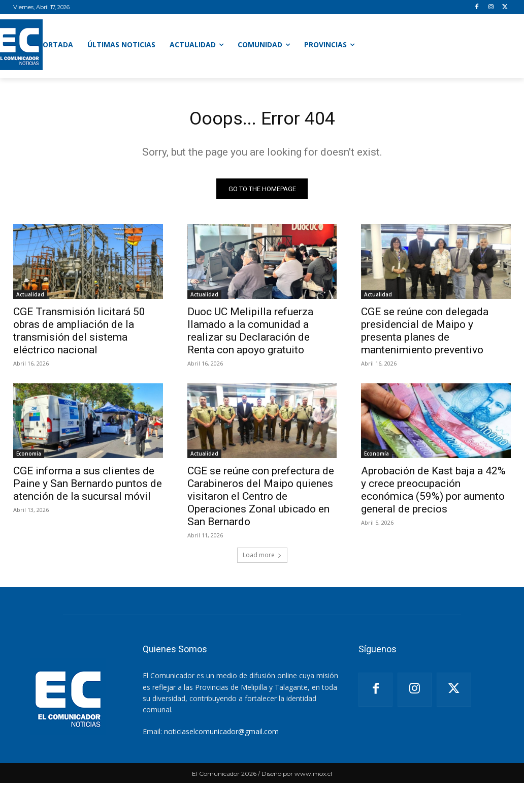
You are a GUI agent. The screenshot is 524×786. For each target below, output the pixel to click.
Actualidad (30, 297)
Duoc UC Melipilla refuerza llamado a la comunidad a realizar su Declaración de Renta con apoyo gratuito (250, 334)
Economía (28, 457)
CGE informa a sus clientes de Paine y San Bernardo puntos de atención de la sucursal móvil (87, 487)
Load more (262, 558)
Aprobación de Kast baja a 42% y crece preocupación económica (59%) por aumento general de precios (433, 493)
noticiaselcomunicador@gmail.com (221, 734)
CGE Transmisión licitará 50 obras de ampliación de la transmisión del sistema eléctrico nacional (79, 334)
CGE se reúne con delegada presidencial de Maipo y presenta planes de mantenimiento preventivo (424, 334)
